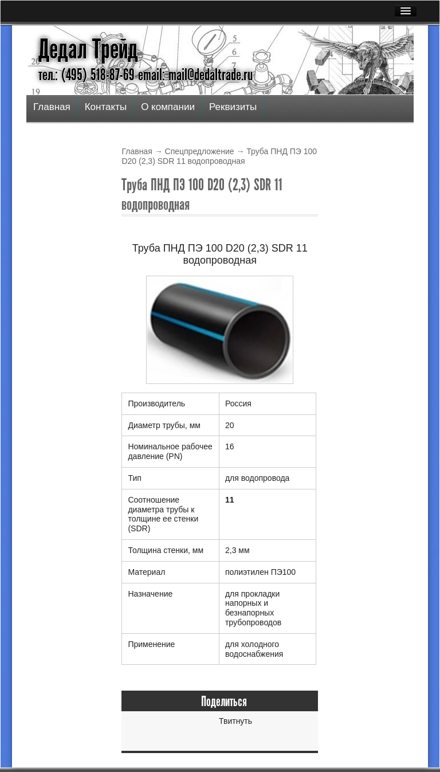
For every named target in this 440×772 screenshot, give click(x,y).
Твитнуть (235, 721)
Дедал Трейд (88, 49)
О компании (168, 106)
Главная (51, 106)
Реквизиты (233, 106)
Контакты (106, 106)
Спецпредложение (199, 151)
